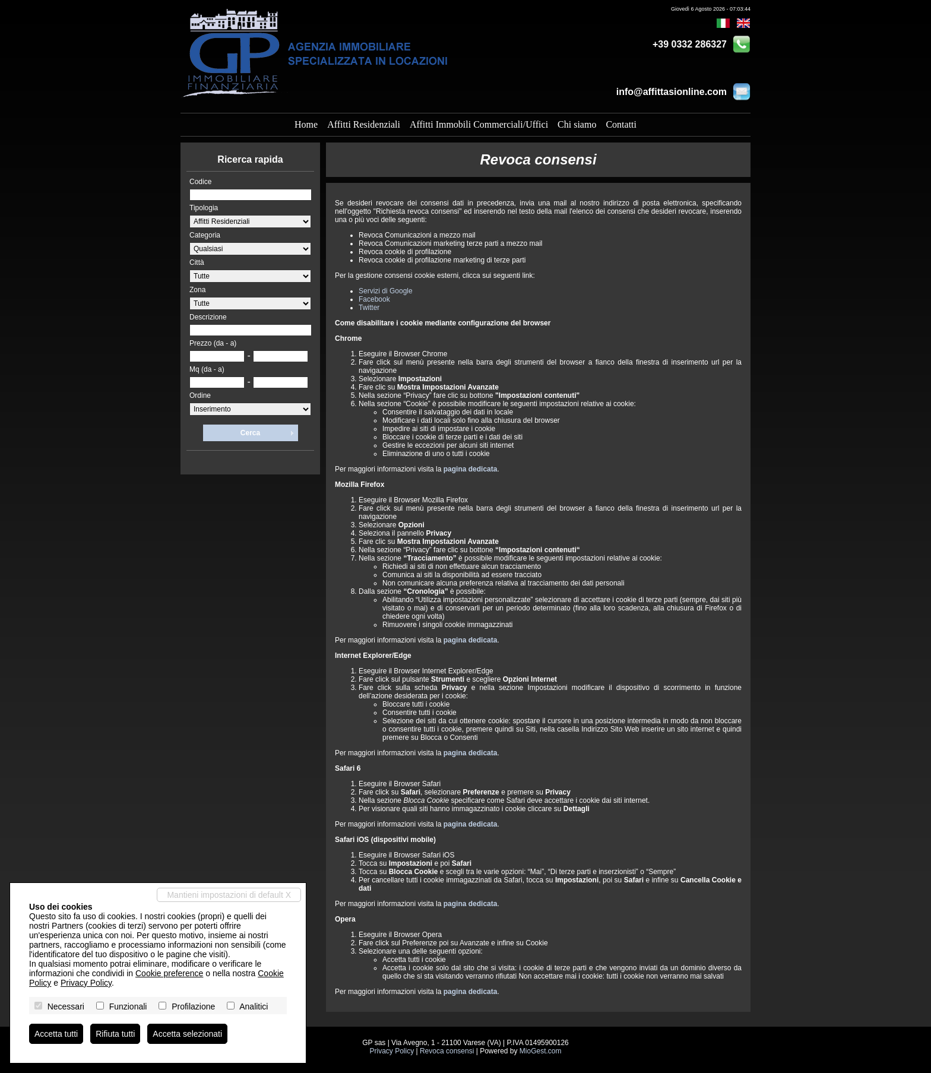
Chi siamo (577, 124)
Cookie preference (169, 973)
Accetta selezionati (187, 1034)
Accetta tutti (56, 1034)
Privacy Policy (391, 1051)
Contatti (621, 124)
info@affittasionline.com (671, 92)
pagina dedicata (471, 469)
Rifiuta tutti (115, 1034)
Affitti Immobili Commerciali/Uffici (479, 124)
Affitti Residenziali (363, 124)
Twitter (369, 307)
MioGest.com (541, 1051)
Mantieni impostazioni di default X (229, 895)
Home (306, 124)
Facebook (374, 299)
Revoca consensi (447, 1051)
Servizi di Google (386, 291)
